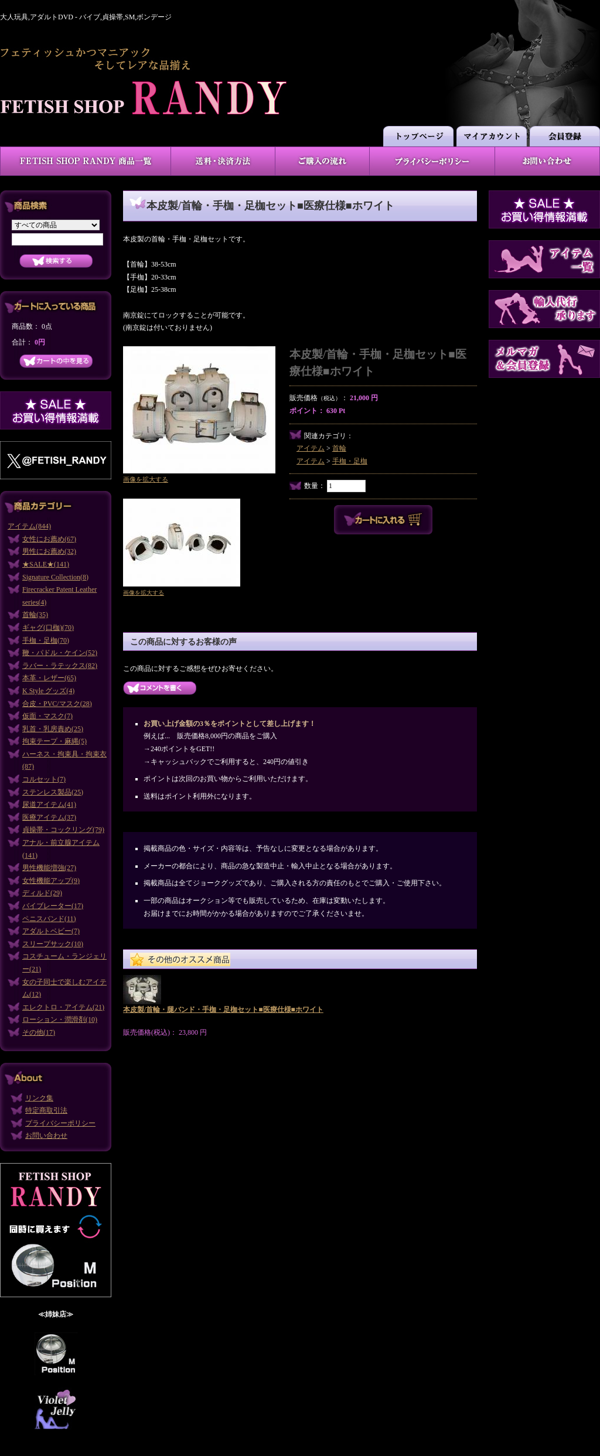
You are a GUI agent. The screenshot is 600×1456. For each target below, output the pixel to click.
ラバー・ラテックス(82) (59, 665)
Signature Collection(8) (55, 577)
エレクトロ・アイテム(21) (63, 1007)
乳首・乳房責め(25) (52, 729)
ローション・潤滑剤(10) (59, 1019)
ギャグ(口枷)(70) (48, 627)
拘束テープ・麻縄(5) (54, 741)
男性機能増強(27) (49, 868)
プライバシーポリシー (60, 1123)
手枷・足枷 (349, 461)
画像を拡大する (145, 479)
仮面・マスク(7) (47, 716)
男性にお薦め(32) (49, 551)
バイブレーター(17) (52, 906)
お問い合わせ (46, 1135)
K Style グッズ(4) (48, 691)
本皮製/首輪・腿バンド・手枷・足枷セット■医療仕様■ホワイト (223, 1009)
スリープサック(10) (52, 944)
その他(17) (38, 1032)
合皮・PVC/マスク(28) (57, 704)
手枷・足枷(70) (45, 640)
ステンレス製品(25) (52, 792)
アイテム (310, 448)
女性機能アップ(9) (51, 881)
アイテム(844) (29, 526)
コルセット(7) (44, 779)
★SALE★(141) (45, 564)
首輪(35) (35, 615)
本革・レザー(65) (49, 678)
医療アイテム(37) (49, 817)
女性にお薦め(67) (49, 539)
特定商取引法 (46, 1110)
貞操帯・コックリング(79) (63, 830)
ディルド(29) (42, 893)
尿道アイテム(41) (49, 804)
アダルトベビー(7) (51, 931)
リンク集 (39, 1098)
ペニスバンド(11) (49, 919)
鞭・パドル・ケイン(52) (59, 653)
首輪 (339, 448)
